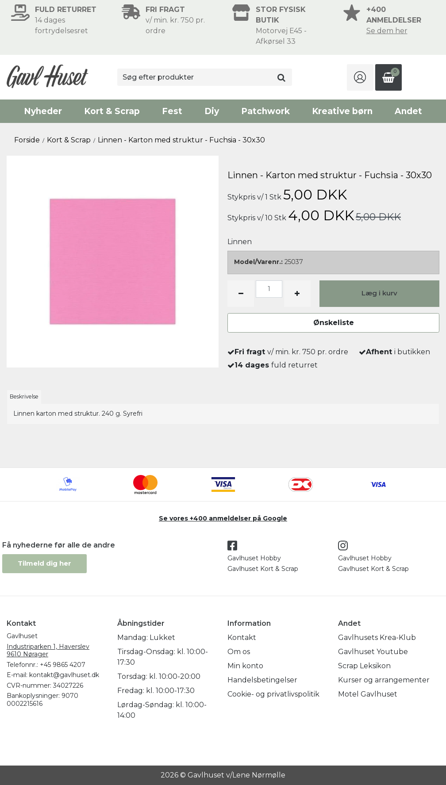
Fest (172, 111)
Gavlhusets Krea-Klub (377, 637)
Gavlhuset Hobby (254, 558)
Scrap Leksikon (364, 666)
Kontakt (241, 637)
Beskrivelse (24, 396)
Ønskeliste (333, 322)
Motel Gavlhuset (367, 694)
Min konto (245, 666)
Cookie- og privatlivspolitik (273, 694)
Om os (238, 651)
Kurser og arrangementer (384, 680)
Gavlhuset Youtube (373, 651)
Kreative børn (342, 111)
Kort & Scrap (112, 111)
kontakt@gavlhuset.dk (64, 675)
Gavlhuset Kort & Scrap (262, 569)
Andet (408, 111)
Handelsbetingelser (262, 680)
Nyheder (43, 111)
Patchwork (265, 111)
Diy (211, 111)
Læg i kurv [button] (379, 293)
